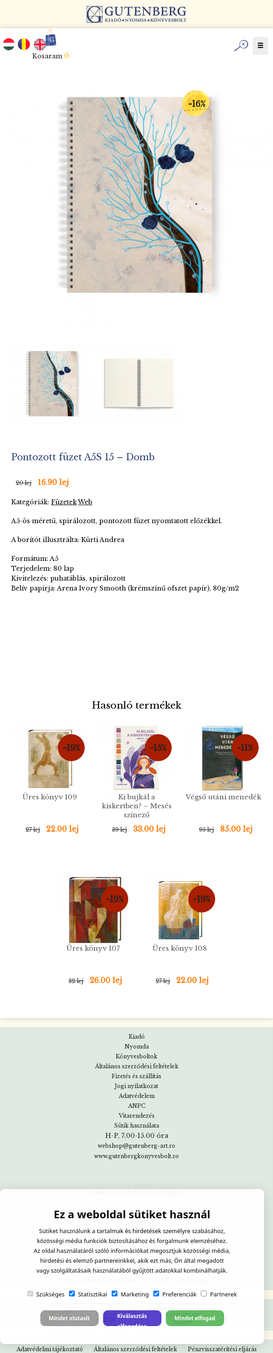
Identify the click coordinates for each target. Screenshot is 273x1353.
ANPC (136, 1105)
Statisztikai (88, 1294)
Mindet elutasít (69, 1318)
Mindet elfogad (194, 1318)
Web (85, 502)
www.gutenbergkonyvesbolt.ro (136, 1156)
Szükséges (46, 1294)
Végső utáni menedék (223, 797)
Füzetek (64, 502)
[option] (139, 198)
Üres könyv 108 (179, 948)
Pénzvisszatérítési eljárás (222, 1349)
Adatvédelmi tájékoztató (50, 1349)
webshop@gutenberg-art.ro (136, 1145)
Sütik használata (136, 1125)
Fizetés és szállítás (136, 1076)
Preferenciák (174, 1294)
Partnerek (219, 1294)
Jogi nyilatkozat (136, 1086)
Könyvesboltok (136, 1056)
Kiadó (137, 1036)
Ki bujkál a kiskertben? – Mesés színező (137, 806)
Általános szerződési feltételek (136, 1066)
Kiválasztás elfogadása (132, 1319)
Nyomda (137, 1046)
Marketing (130, 1294)
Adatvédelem (137, 1096)
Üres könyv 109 (49, 797)
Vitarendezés (137, 1115)
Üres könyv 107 (93, 948)
